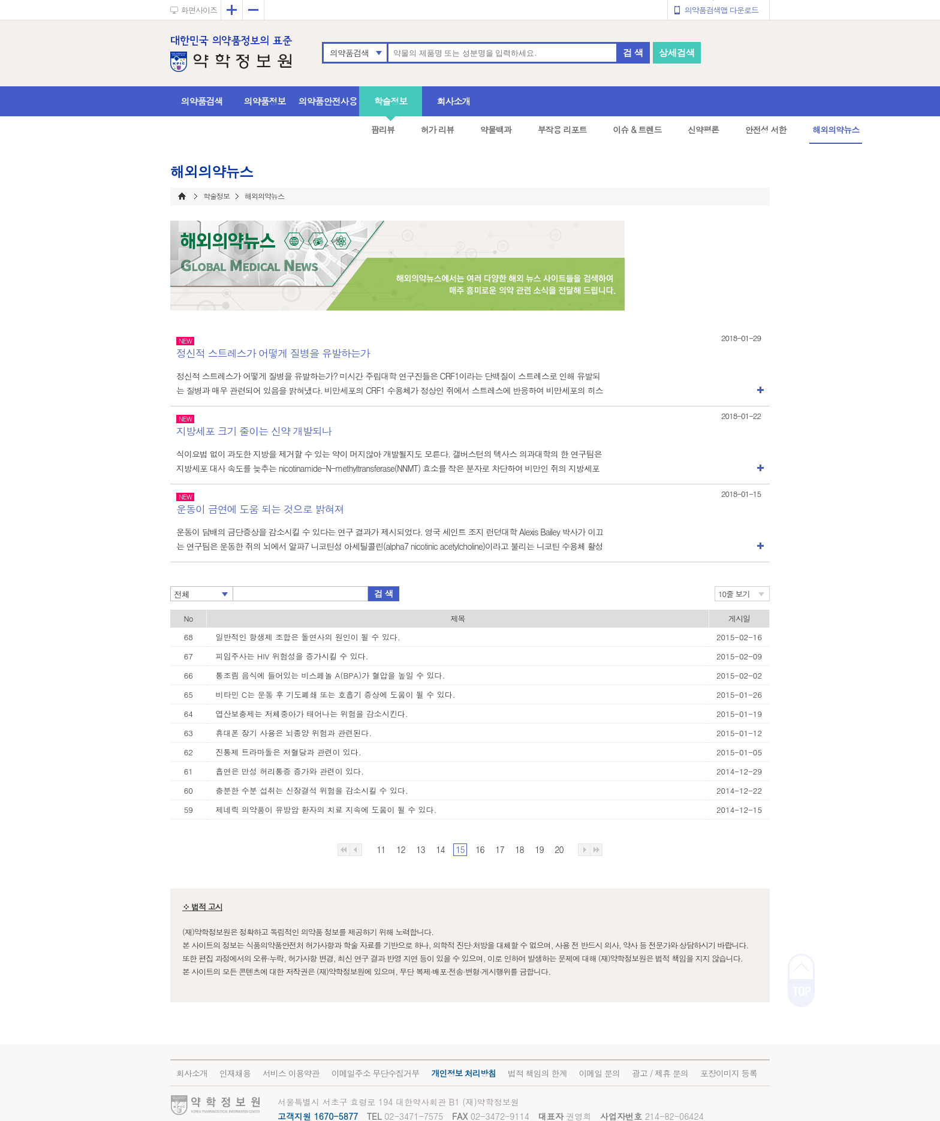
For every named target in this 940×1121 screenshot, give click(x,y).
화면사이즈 (199, 10)
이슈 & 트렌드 (637, 129)
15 (460, 849)
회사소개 (454, 101)
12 (400, 849)
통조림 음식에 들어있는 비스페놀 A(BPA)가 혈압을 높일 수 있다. (330, 675)
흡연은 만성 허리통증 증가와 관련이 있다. (290, 771)
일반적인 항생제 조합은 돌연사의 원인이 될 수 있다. (308, 637)
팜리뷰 (382, 129)
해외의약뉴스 (835, 129)
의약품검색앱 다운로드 (721, 10)
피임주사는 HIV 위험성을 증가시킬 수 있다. (292, 656)
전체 (181, 594)
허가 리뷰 (437, 129)
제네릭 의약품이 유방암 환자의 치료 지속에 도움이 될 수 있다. (326, 809)
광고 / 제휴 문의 (660, 1073)
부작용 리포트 (562, 129)
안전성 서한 (766, 129)
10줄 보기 (734, 593)
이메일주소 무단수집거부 (376, 1073)
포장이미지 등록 (728, 1073)
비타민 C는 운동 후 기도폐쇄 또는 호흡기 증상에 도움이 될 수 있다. (336, 694)
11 (380, 849)
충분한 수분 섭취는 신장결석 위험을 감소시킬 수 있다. (312, 790)
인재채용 (235, 1073)
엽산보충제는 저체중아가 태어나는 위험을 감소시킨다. (312, 713)
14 (440, 849)
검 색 (633, 52)
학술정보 (391, 101)
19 (539, 849)
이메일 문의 (599, 1073)
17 (499, 849)
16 (479, 849)
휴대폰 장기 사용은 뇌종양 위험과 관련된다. (294, 733)
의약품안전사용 (328, 101)
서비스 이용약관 (291, 1073)
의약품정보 (265, 101)
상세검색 (677, 52)
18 (519, 849)
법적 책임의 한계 (537, 1073)
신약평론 (703, 129)
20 (559, 849)
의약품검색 (349, 53)
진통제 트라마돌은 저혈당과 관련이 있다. (288, 752)
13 (420, 849)
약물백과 (495, 129)
